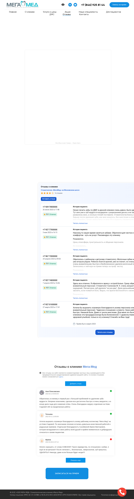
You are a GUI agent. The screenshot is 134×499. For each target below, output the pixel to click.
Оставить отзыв (48, 199)
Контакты (84, 14)
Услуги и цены (49, 12)
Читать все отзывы (105, 332)
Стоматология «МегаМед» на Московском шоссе (60, 190)
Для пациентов (113, 12)
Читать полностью (80, 223)
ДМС (52, 14)
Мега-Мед (90, 366)
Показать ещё (76, 460)
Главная (13, 12)
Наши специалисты (88, 12)
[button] (119, 4)
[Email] (75, 5)
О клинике (30, 12)
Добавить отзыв (75, 384)
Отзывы (67, 14)
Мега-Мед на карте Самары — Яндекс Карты (67, 143)
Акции (67, 12)
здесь (61, 377)
